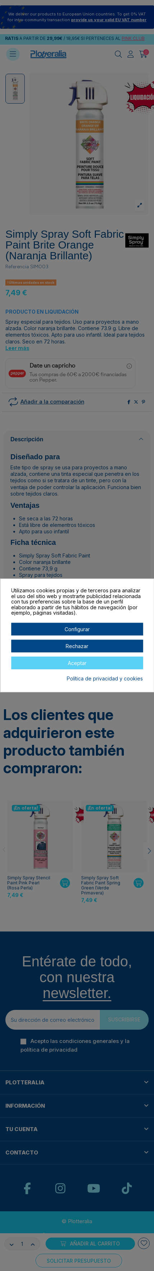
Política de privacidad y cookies (105, 679)
